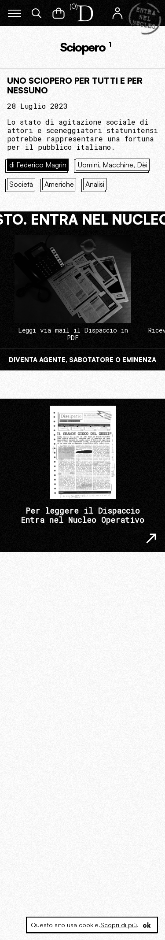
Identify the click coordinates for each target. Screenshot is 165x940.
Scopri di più (118, 925)
